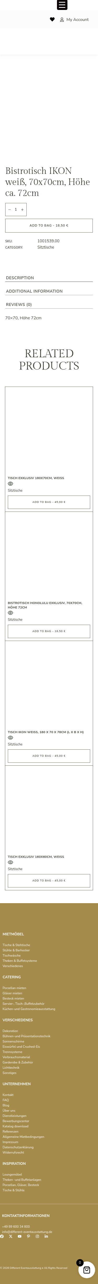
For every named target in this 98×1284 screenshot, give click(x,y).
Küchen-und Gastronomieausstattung (29, 1009)
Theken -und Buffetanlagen (22, 1180)
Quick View (10, 484)
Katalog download (15, 1126)
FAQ (6, 1100)
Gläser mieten (12, 993)
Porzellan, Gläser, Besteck (21, 1185)
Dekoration (10, 1031)
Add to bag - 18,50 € (49, 225)
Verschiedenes (13, 966)
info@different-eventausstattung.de (27, 1232)
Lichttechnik (11, 1068)
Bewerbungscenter (16, 1121)
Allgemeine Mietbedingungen (23, 1137)
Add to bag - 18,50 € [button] (49, 631)
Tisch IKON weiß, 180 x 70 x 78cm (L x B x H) (46, 732)
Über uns (9, 1111)
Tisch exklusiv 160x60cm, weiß (36, 857)
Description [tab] (20, 278)
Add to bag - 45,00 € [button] (49, 502)
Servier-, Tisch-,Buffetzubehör (23, 1004)
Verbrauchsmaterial (16, 1057)
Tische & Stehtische (16, 945)
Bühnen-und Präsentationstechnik (26, 1036)
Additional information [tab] (34, 291)
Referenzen (11, 1131)
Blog (6, 1105)
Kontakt (8, 1095)
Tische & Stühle (14, 1190)
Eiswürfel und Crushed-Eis (21, 1047)
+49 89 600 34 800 (16, 1227)
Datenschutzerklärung (18, 1147)
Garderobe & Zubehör (18, 1062)
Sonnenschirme (13, 1041)
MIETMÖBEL (13, 934)
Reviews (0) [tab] (19, 304)
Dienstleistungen (14, 1116)
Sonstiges (9, 1073)
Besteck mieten (13, 998)
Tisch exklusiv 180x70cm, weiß (36, 478)
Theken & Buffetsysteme (20, 961)
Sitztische (45, 247)
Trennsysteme (12, 1052)
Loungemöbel (12, 1174)
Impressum (10, 1142)
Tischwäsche (12, 955)
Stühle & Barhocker (16, 950)
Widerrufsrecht (13, 1152)
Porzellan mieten (14, 988)
